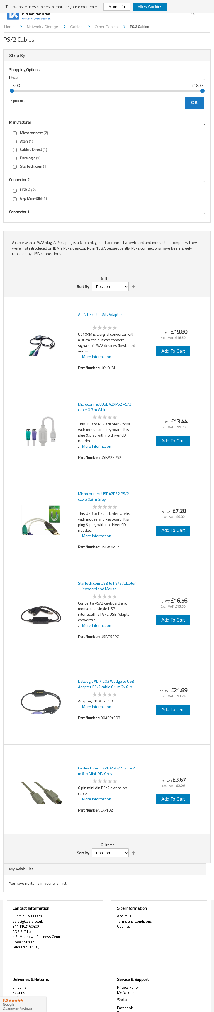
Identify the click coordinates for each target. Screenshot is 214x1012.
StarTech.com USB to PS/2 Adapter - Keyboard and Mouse (107, 586)
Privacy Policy (128, 987)
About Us (124, 916)
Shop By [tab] (17, 55)
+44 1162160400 (26, 926)
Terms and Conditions (134, 921)
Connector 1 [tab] (19, 212)
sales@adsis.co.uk (28, 921)
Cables (76, 27)
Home (10, 27)
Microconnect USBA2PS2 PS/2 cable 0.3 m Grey (103, 496)
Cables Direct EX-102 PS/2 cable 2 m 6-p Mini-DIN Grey (106, 770)
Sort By (83, 286)
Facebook (125, 1008)
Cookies (123, 926)
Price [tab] (13, 77)
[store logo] (29, 14)
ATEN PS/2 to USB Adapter (100, 314)
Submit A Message (28, 916)
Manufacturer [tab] (20, 122)
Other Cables (107, 27)
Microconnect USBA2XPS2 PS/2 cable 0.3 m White (104, 407)
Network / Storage (43, 27)
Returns (19, 992)
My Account (126, 992)
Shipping (19, 987)
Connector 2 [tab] (19, 180)
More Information (96, 356)
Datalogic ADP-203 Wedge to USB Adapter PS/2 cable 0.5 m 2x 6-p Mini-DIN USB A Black (106, 684)
